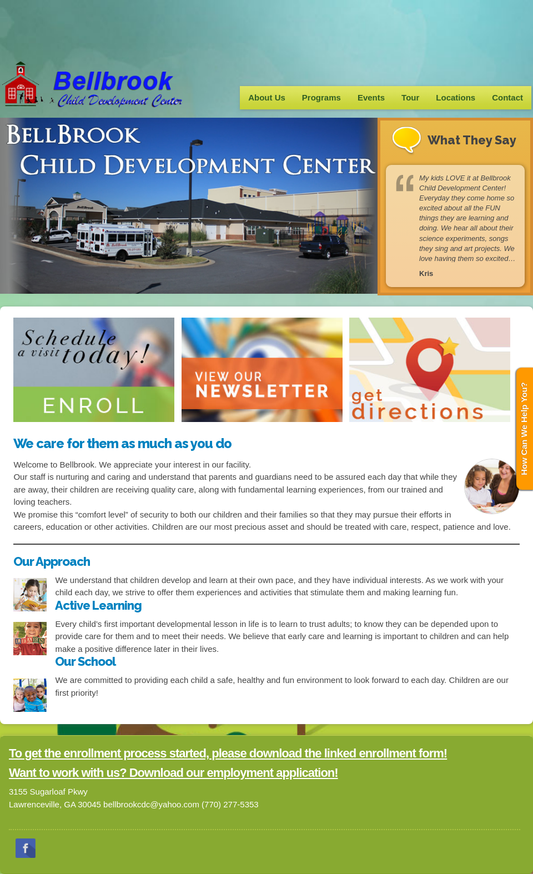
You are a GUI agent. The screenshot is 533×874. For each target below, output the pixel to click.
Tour (410, 97)
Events (371, 97)
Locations (455, 97)
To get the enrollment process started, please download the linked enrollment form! (228, 753)
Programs (321, 97)
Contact (507, 97)
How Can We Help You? (524, 428)
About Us (266, 97)
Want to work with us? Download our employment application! (173, 773)
